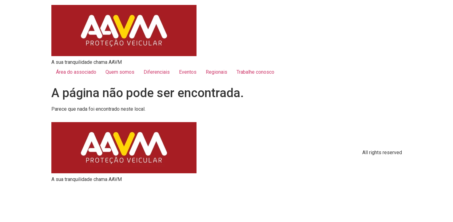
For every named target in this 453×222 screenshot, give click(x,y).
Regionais (216, 72)
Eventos (188, 72)
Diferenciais (157, 72)
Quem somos (119, 72)
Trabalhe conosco (255, 72)
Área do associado (76, 72)
